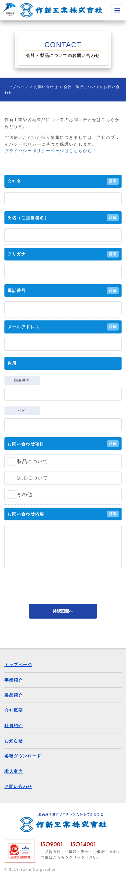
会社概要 (13, 710)
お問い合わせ (46, 87)
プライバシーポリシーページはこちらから (50, 150)
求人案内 (13, 771)
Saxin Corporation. (39, 870)
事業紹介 (13, 680)
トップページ (16, 87)
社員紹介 (13, 725)
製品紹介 (13, 695)
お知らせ (13, 740)
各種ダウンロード (22, 756)
